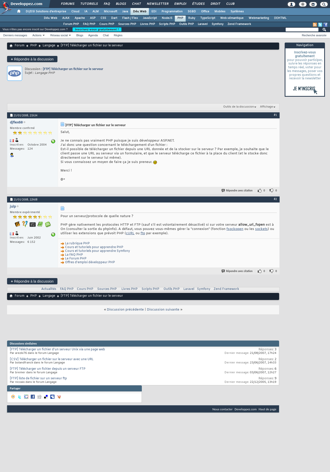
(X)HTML (280, 18)
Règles (118, 35)
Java (125, 11)
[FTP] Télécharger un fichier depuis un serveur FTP (47, 369)
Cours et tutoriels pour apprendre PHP (94, 247)
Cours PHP (106, 24)
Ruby (191, 18)
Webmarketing (259, 18)
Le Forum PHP (75, 259)
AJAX (66, 18)
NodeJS (167, 18)
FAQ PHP (89, 24)
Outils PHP (186, 24)
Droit (215, 4)
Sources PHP (127, 24)
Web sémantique (232, 18)
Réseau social (59, 35)
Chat (136, 4)
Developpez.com (246, 409)
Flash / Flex (130, 18)
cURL (130, 233)
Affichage (266, 107)
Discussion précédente (125, 310)
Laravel (203, 24)
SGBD (192, 11)
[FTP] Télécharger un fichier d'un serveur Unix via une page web (57, 350)
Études (198, 4)
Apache (80, 18)
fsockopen (234, 229)
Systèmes (237, 11)
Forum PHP (71, 24)
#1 (275, 115)
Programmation (172, 11)
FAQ (106, 4)
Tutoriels (89, 4)
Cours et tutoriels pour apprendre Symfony (97, 251)
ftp (143, 233)
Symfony (217, 24)
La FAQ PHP (74, 255)
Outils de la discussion (238, 107)
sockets (261, 229)
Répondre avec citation (237, 190)
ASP (92, 18)
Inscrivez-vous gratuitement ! (97, 29)
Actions (37, 35)
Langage (49, 46)
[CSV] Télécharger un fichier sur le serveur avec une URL (51, 359)
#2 (275, 199)
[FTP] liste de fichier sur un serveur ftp (38, 379)
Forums (67, 4)
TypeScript (207, 18)
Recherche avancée (314, 35)
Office (205, 11)
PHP (180, 18)
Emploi (180, 4)
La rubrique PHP (77, 244)
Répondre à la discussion (32, 59)
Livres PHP (147, 24)
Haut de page (267, 409)
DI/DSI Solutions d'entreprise (46, 11)
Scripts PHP (167, 24)
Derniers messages (15, 35)
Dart (114, 18)
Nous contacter (222, 409)
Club (230, 4)
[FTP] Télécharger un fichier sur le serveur (73, 69)
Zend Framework (239, 24)
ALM (95, 11)
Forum (19, 46)
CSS (103, 18)
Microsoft (110, 11)
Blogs (120, 4)
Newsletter (157, 4)
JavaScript (150, 18)
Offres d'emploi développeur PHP (90, 262)
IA (85, 11)
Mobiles (219, 11)
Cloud (75, 11)
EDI (153, 11)
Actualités (48, 289)
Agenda (93, 35)
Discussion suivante (163, 310)
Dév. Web (139, 11)
